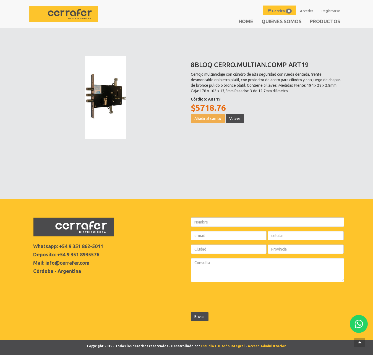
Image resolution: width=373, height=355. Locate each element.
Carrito (279, 11)
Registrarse (331, 11)
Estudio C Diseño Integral (223, 346)
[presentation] (233, 297)
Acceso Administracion (267, 346)
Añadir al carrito (207, 118)
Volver (234, 118)
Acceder (306, 11)
